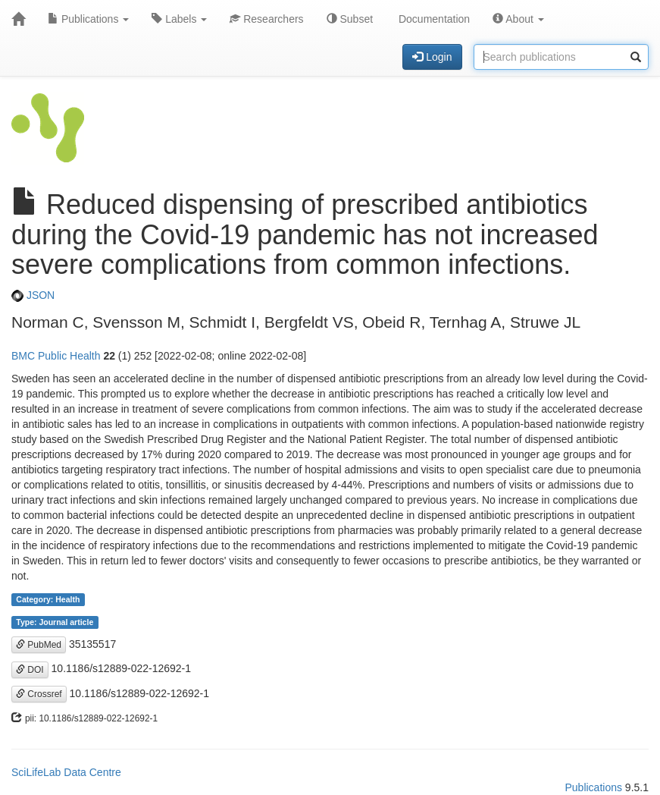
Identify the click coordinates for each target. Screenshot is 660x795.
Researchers (266, 19)
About (518, 19)
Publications (88, 19)
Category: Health (48, 599)
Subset (350, 19)
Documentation (433, 19)
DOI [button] (30, 670)
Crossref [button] (39, 694)
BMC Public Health (56, 356)
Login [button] (432, 57)
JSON (33, 295)
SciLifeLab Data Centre (66, 772)
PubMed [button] (38, 644)
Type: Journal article (54, 622)
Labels (179, 19)
